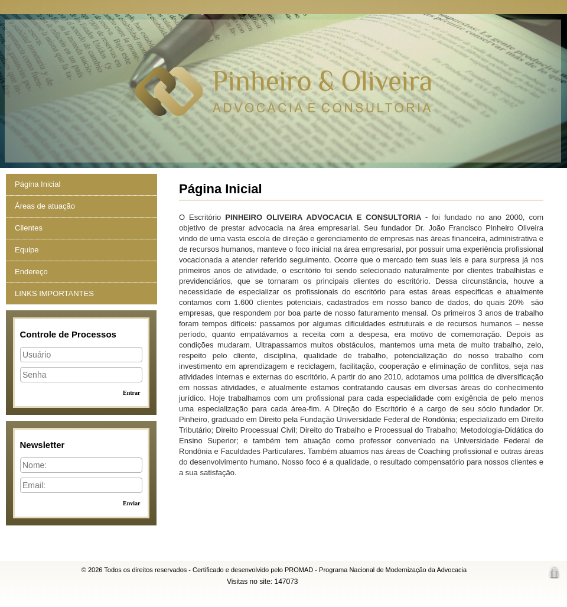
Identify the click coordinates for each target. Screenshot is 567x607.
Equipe (26, 249)
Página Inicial (37, 184)
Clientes (29, 227)
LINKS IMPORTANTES (54, 293)
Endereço (31, 271)
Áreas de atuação (45, 206)
